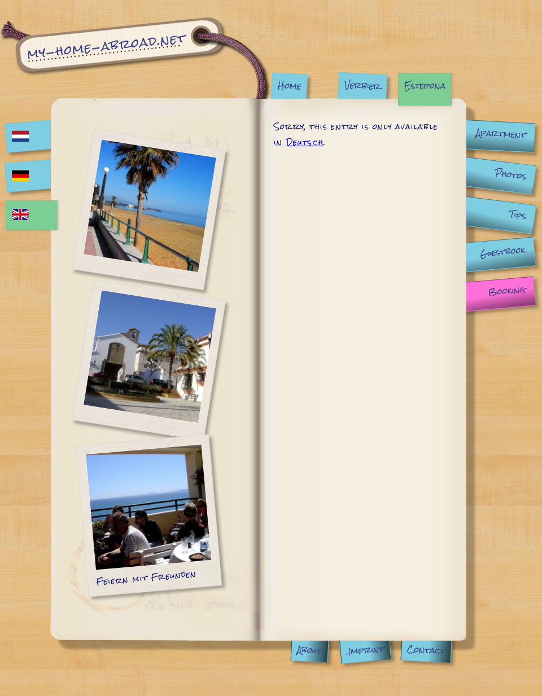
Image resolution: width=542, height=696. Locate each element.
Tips (518, 215)
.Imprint (365, 650)
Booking (506, 291)
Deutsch (305, 142)
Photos (510, 174)
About (310, 650)
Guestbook (502, 251)
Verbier (362, 85)
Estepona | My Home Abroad (135, 58)
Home (289, 85)
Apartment (500, 134)
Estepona (424, 85)
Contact (426, 649)
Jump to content (425, 13)
